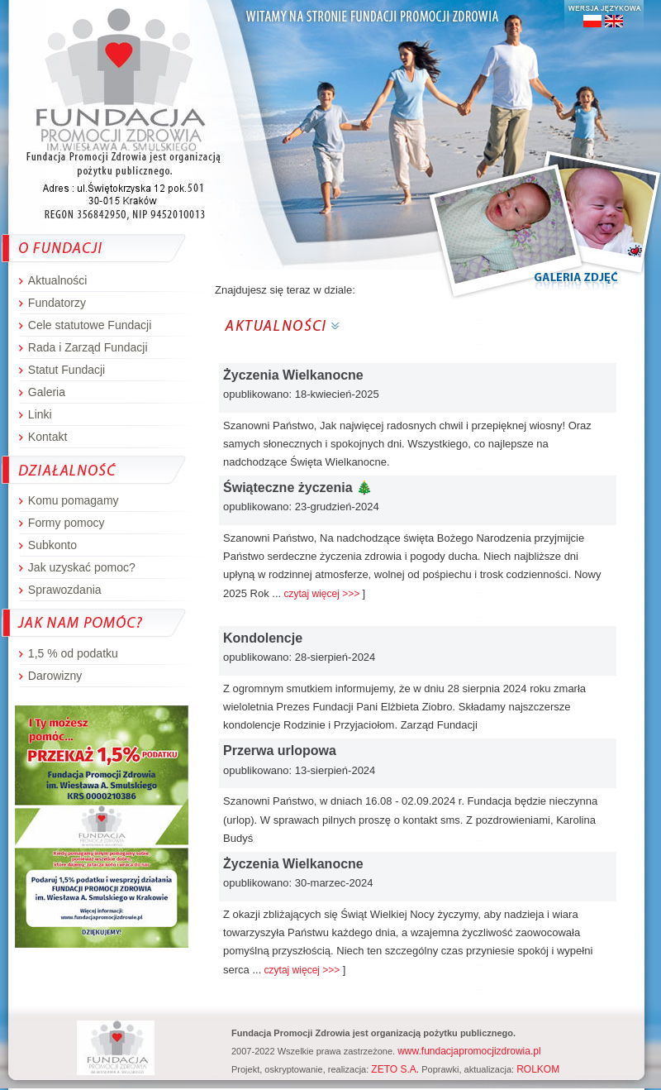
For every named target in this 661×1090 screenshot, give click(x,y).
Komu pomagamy (73, 500)
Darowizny (55, 675)
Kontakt (47, 436)
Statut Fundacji (66, 369)
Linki (40, 414)
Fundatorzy (57, 302)
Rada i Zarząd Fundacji (88, 347)
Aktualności (58, 280)
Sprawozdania (65, 589)
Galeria (46, 392)
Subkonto (52, 545)
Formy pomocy (66, 522)
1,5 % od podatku (73, 653)
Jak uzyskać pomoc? (82, 567)
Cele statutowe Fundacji (89, 325)
